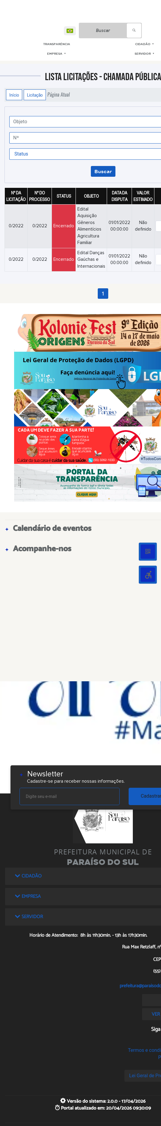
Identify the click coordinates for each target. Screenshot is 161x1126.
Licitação (35, 95)
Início (14, 95)
